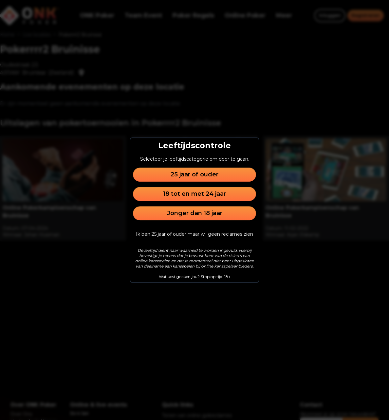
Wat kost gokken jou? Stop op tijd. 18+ (195, 276)
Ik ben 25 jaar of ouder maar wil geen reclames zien (194, 234)
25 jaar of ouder (194, 174)
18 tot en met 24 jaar (194, 193)
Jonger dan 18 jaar (194, 213)
